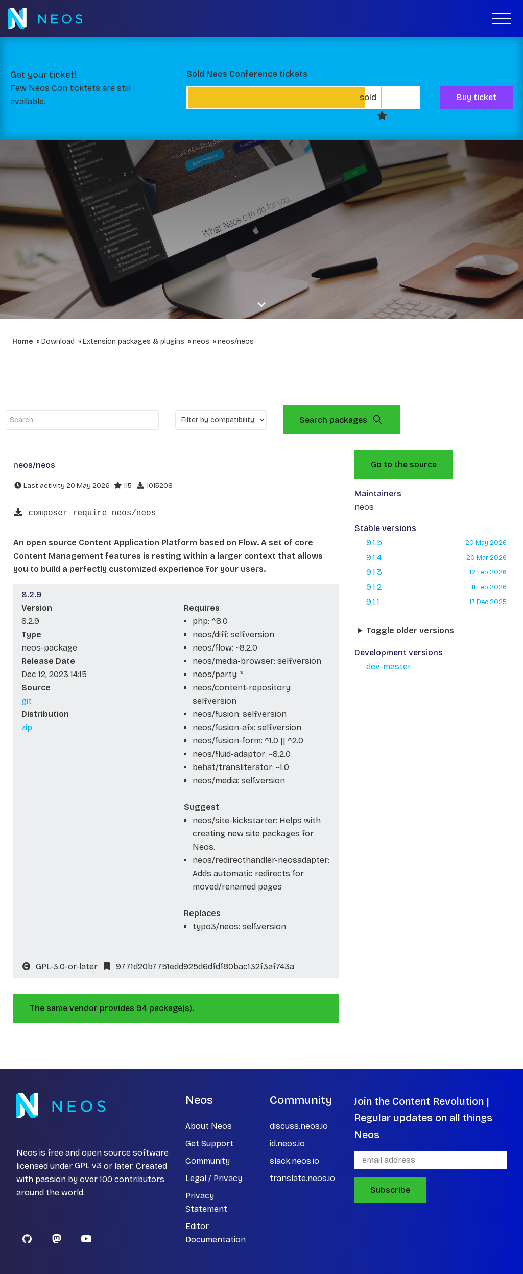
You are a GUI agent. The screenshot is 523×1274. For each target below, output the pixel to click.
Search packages (341, 420)
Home (22, 341)
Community (207, 1161)
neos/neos (236, 341)
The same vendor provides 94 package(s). (112, 1008)
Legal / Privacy (213, 1178)
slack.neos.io (294, 1161)
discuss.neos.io (299, 1126)
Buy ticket (476, 97)
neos (201, 341)
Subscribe (390, 1190)
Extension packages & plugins (133, 341)
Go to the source (404, 464)
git (26, 701)
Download (58, 341)
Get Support (209, 1143)
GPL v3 (88, 1166)
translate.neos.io (302, 1178)
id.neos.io (287, 1143)
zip (26, 727)
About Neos (208, 1126)
